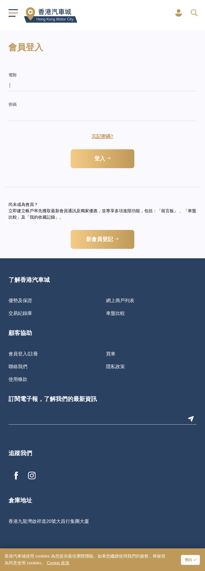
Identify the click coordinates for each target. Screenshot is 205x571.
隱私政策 (115, 366)
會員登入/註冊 (23, 353)
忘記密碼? (102, 136)
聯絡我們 (17, 366)
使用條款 (17, 379)
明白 (188, 560)
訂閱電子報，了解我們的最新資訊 (52, 399)
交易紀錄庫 (20, 313)
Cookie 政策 (58, 563)
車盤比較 (115, 313)
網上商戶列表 (120, 300)
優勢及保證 (20, 300)
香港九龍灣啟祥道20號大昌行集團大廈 (48, 521)
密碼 (12, 105)
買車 (110, 353)
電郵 (12, 75)
